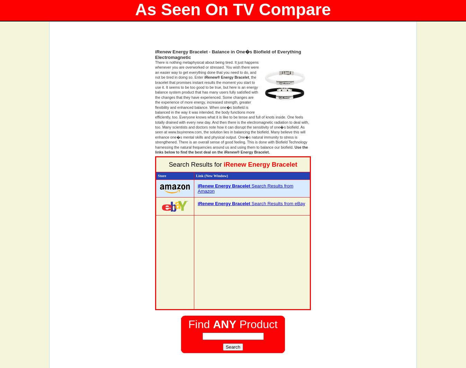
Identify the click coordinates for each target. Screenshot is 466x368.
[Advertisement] (233, 38)
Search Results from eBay (251, 203)
